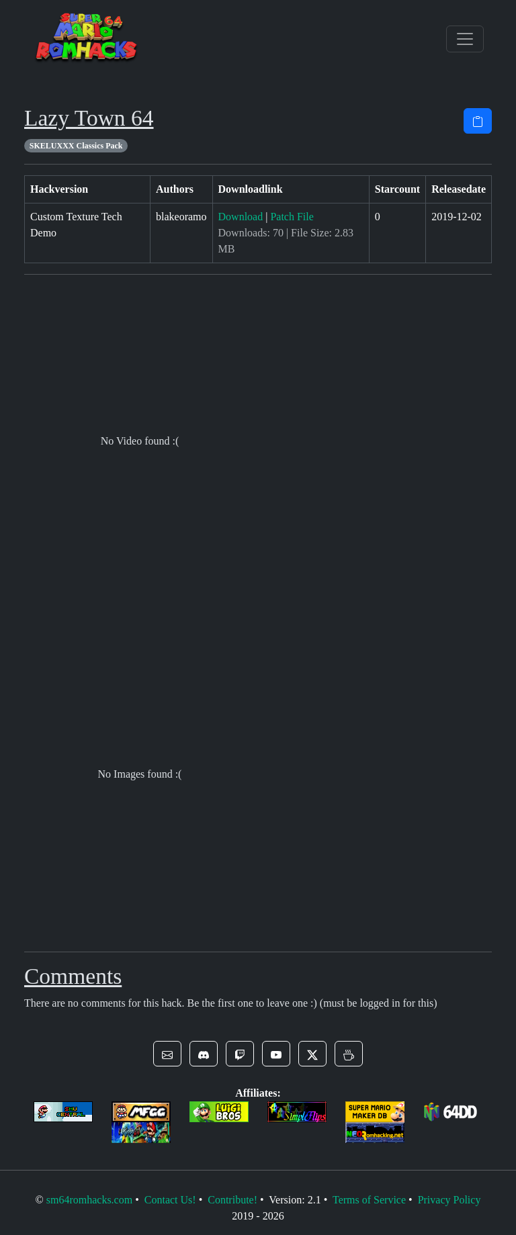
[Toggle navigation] (465, 39)
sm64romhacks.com (89, 1199)
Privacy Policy (449, 1199)
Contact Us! (170, 1199)
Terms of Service (369, 1199)
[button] (167, 1053)
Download (240, 216)
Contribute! (232, 1199)
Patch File (291, 216)
